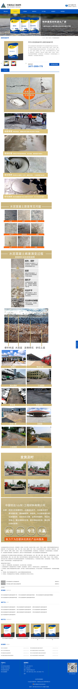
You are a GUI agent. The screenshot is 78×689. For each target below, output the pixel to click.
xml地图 (43, 686)
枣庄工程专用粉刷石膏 (5, 650)
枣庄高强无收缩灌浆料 (5, 666)
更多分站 (69, 1)
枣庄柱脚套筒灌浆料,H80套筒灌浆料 (37, 650)
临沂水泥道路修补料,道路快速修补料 (8, 614)
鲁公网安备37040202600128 (39, 684)
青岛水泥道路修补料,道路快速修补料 (24, 607)
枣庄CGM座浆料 (4, 648)
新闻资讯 (34, 11)
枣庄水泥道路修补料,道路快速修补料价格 (26, 597)
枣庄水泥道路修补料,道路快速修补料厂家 (9, 594)
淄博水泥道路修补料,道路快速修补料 (39, 607)
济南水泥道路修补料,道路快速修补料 (8, 607)
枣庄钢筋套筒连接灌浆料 (6, 652)
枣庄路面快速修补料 (55, 37)
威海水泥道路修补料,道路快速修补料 (24, 612)
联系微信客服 (54, 64)
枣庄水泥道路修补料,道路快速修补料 (8, 609)
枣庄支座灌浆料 (4, 671)
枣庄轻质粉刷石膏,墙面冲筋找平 (36, 648)
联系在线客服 (74, 1)
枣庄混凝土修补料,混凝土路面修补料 (13, 583)
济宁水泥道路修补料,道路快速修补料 (39, 609)
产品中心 (15, 11)
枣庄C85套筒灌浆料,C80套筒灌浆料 (37, 655)
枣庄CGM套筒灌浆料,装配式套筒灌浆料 (38, 652)
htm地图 (47, 686)
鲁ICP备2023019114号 (37, 686)
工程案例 (25, 11)
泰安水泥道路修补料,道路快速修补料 (8, 612)
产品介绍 (5, 70)
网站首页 (6, 11)
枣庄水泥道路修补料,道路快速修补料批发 (9, 597)
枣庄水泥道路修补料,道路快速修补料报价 (26, 594)
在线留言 (53, 11)
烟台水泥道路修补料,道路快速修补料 (24, 609)
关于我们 (44, 11)
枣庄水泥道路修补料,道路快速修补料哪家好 (44, 594)
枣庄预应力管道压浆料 (5, 667)
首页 (47, 37)
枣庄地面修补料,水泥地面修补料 (12, 581)
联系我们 (63, 11)
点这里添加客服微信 (39, 679)
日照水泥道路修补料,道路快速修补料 (39, 612)
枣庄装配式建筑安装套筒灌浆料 (7, 655)
